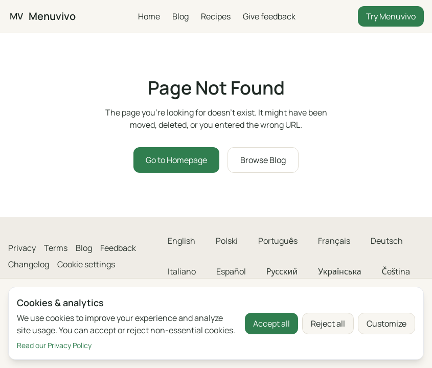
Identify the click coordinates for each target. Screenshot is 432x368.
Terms (55, 248)
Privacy (22, 248)
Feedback (118, 248)
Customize (386, 323)
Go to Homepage (176, 160)
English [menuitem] (181, 240)
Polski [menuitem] (227, 240)
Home (149, 16)
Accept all (271, 323)
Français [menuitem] (334, 240)
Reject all (328, 323)
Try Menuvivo (391, 16)
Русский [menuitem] (282, 271)
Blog (180, 16)
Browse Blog (263, 160)
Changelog (28, 264)
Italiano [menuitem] (182, 271)
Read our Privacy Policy (54, 345)
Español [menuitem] (231, 271)
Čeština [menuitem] (396, 271)
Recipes (216, 16)
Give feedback (269, 16)
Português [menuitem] (278, 240)
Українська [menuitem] (339, 271)
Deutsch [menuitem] (387, 240)
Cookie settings (86, 264)
